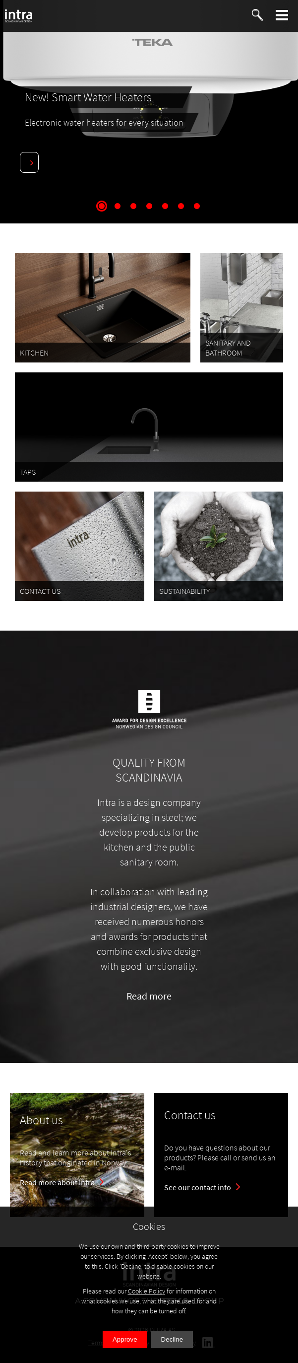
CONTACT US (40, 591)
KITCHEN (34, 353)
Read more (149, 996)
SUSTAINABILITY (184, 591)
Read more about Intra (57, 1182)
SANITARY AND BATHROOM (228, 348)
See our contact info (197, 1187)
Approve (125, 1339)
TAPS (28, 472)
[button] (282, 15)
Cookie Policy (146, 1291)
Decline (172, 1339)
